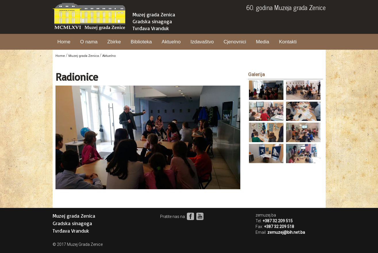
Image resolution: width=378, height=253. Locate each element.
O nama (88, 42)
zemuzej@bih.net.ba (286, 232)
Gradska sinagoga (152, 21)
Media (262, 42)
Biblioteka (141, 42)
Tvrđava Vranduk (151, 28)
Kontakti (287, 42)
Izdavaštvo (202, 42)
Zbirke (114, 42)
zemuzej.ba (266, 215)
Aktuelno (171, 42)
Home (63, 42)
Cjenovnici (235, 42)
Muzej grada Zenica (154, 14)
